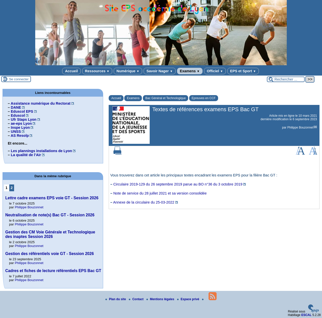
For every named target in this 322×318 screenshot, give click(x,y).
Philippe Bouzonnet (300, 127)
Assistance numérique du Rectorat (40, 103)
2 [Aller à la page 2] (12, 188)
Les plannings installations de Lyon (41, 151)
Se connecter (19, 79)
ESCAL (306, 315)
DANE (16, 107)
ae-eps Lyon (21, 123)
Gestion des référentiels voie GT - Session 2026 (49, 253)
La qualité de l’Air (26, 155)
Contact (136, 299)
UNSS (16, 132)
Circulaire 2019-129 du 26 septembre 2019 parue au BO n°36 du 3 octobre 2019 (177, 184)
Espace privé (188, 299)
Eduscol (18, 115)
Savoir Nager (159, 71)
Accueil (71, 71)
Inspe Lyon (20, 127)
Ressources (97, 71)
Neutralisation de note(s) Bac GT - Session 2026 (49, 215)
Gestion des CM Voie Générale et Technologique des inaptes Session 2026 (50, 234)
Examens (190, 71)
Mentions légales (160, 299)
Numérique (127, 71)
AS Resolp (20, 136)
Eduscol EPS (22, 111)
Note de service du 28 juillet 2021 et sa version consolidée (160, 193)
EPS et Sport (243, 71)
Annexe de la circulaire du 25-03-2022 (143, 202)
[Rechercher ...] (286, 79)
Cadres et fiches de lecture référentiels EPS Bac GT (53, 271)
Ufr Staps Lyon (23, 119)
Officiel (215, 71)
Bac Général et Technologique (165, 98)
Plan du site (116, 299)
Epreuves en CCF (204, 98)
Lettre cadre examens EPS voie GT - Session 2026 (51, 198)
